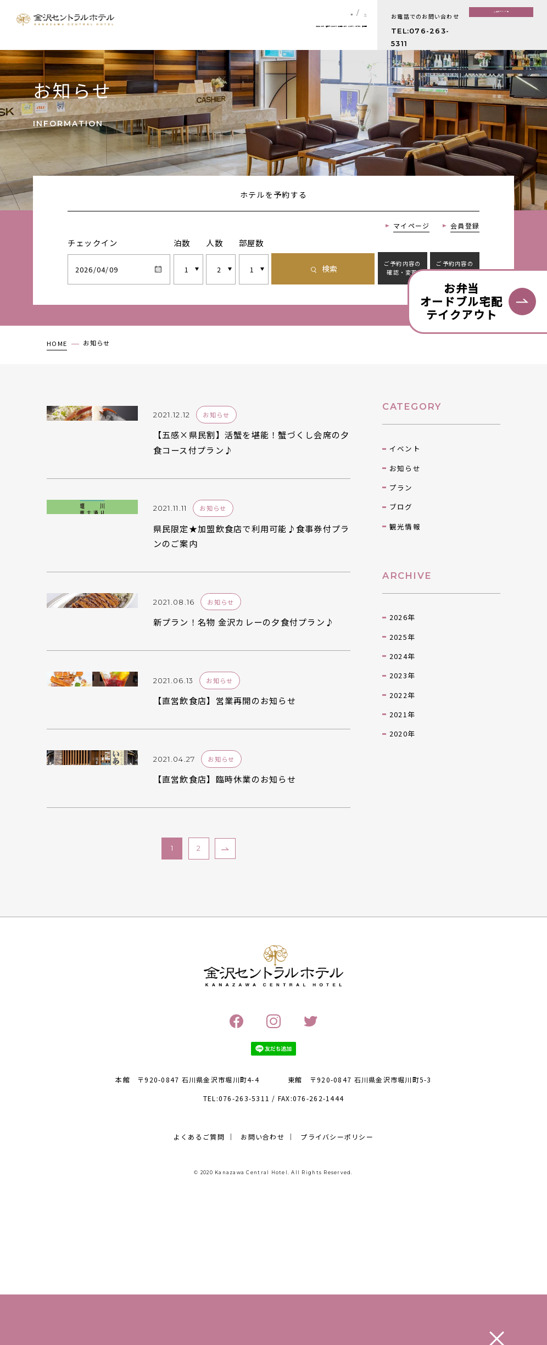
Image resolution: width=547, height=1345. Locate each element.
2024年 (402, 696)
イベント (405, 489)
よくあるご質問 (199, 1276)
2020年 (402, 774)
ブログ (401, 547)
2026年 (402, 657)
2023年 (402, 716)
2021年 (402, 754)
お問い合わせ (262, 1276)
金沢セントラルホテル (65, 26)
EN (361, 13)
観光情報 (405, 566)
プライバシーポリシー (336, 1276)
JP (339, 13)
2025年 (402, 677)
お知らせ (405, 508)
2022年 (402, 735)
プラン (401, 527)
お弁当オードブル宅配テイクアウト (461, 301)
